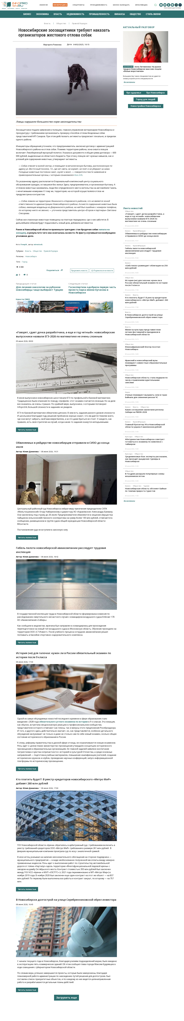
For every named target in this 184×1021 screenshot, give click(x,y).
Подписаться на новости (102, 271)
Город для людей (145, 99)
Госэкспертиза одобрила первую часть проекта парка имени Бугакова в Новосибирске (92, 290)
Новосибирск (31, 256)
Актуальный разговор (139, 27)
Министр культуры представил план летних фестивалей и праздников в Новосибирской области (143, 332)
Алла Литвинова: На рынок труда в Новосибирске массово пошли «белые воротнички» (142, 68)
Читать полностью (27, 429)
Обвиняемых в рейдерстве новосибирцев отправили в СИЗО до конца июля (146, 234)
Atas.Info (78, 175)
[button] (155, 5)
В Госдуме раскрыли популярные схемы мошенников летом (144, 474)
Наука (127, 392)
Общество (61, 23)
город (24, 262)
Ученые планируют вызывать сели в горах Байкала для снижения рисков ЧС (146, 396)
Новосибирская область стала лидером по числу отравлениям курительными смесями (146, 380)
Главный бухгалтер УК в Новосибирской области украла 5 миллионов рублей (145, 425)
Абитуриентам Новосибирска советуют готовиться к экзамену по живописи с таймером (145, 441)
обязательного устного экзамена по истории (63, 721)
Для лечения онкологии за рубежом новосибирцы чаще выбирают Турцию (39, 288)
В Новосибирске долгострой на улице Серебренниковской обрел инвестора (66, 899)
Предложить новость (79, 271)
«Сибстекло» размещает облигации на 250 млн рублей (146, 266)
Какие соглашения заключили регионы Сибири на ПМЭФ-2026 (144, 410)
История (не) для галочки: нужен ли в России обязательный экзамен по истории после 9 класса (146, 282)
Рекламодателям (172, 8)
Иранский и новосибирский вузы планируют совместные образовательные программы (146, 362)
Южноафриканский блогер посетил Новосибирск (142, 348)
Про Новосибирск (155, 92)
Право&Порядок (79, 23)
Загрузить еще (66, 997)
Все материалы (129, 82)
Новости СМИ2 (23, 299)
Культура (128, 436)
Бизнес (128, 231)
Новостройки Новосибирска (146, 106)
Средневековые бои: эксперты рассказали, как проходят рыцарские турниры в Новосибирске (146, 459)
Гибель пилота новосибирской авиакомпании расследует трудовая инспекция (143, 250)
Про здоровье (133, 92)
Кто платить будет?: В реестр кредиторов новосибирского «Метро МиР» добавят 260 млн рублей (146, 300)
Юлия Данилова (31, 451)
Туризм (146, 486)
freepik (24, 244)
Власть (47, 23)
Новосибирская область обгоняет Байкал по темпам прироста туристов (145, 489)
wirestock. (38, 244)
